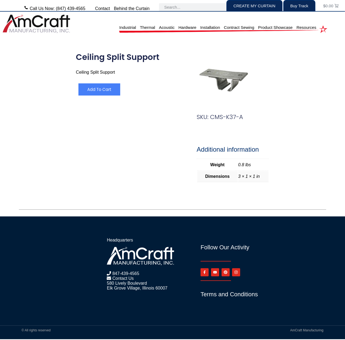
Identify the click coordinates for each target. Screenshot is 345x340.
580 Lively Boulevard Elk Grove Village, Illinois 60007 (137, 285)
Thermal (147, 27)
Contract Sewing (239, 27)
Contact (102, 8)
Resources (306, 27)
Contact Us (122, 278)
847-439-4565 (125, 273)
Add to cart (100, 89)
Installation (210, 27)
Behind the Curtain (132, 8)
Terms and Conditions (229, 295)
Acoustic (167, 27)
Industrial (127, 27)
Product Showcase (275, 27)
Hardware (187, 27)
